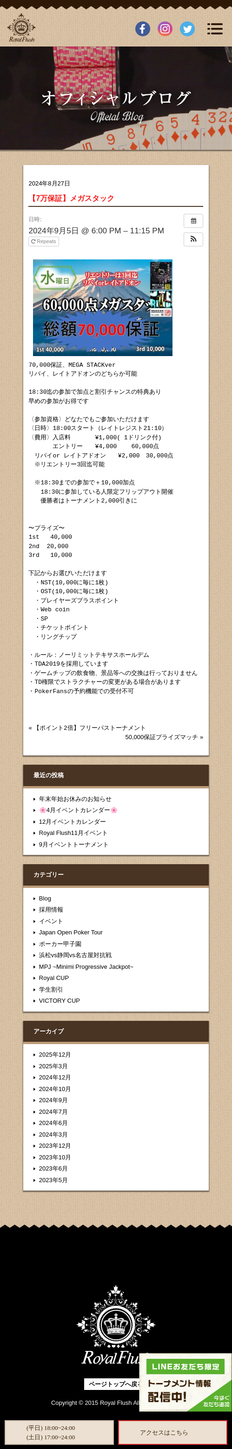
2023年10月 (55, 1157)
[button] (193, 239)
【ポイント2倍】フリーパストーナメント (89, 727)
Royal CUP (54, 977)
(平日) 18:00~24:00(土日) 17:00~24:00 (51, 1432)
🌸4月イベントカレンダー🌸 (78, 810)
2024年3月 (53, 1134)
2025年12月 (55, 1054)
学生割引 (51, 989)
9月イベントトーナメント (74, 844)
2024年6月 (53, 1122)
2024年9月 (53, 1100)
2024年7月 (53, 1111)
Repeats (44, 241)
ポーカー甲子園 (60, 943)
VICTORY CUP (59, 1000)
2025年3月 (53, 1066)
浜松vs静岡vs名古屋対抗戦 (75, 955)
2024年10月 (55, 1088)
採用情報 (51, 909)
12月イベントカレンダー (72, 821)
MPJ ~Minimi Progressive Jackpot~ (86, 966)
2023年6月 (53, 1168)
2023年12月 (55, 1145)
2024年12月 (55, 1077)
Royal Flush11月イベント (73, 832)
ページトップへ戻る (116, 1384)
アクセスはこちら (164, 1432)
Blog (45, 898)
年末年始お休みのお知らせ (75, 798)
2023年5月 (53, 1180)
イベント (51, 921)
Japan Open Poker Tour (71, 932)
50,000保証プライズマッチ (162, 737)
